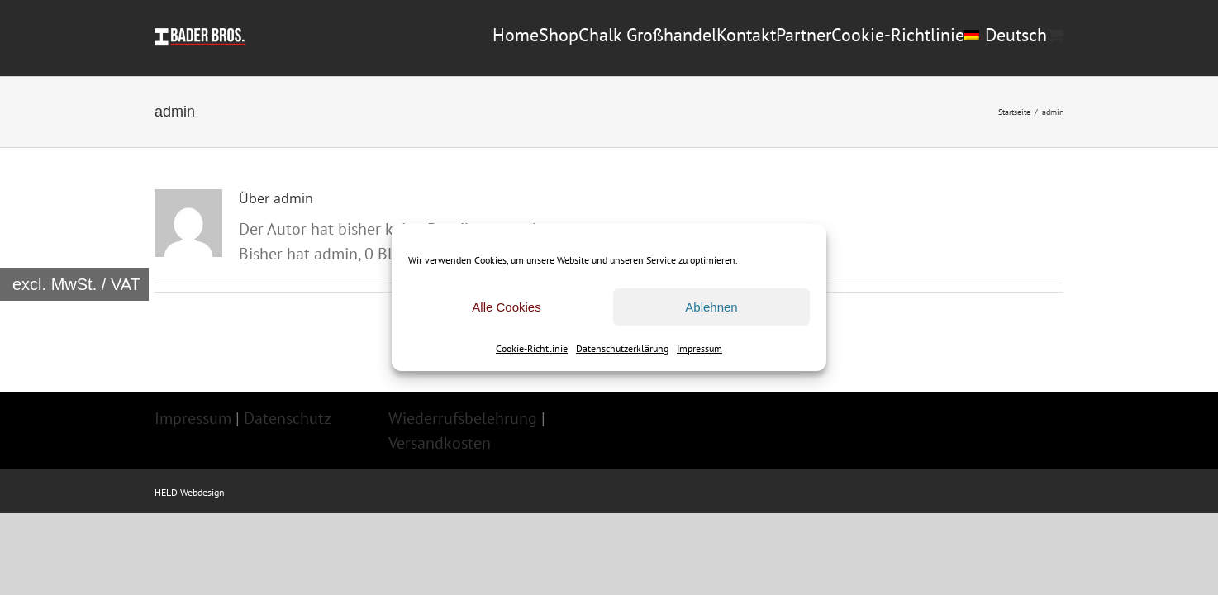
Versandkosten (439, 512)
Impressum (699, 348)
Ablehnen (711, 307)
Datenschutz (287, 487)
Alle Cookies (506, 307)
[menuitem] (968, 110)
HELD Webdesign (190, 561)
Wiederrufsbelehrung (462, 487)
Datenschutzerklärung (622, 348)
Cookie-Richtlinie (532, 348)
